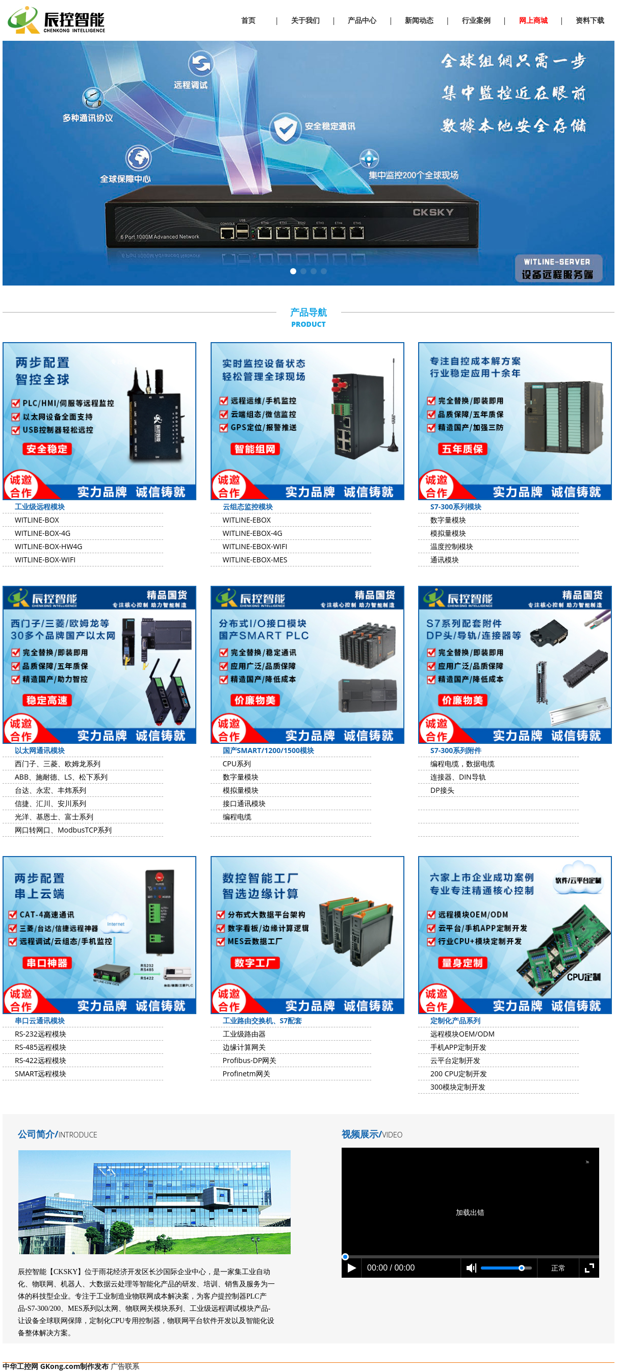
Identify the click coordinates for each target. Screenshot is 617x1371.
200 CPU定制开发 (458, 1073)
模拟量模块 (448, 533)
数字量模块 (448, 520)
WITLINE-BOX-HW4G (49, 546)
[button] (293, 271)
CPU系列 (237, 763)
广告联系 (125, 1366)
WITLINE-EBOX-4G (252, 533)
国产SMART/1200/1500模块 (269, 750)
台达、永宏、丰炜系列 (50, 790)
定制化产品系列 (455, 1020)
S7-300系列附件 (455, 750)
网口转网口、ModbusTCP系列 (63, 830)
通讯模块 (444, 559)
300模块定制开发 (457, 1087)
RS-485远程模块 (40, 1047)
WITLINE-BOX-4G (42, 533)
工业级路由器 (244, 1034)
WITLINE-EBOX (247, 520)
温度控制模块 (451, 546)
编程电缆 (237, 816)
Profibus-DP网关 (250, 1060)
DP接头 (442, 790)
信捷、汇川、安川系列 (50, 803)
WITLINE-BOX (37, 520)
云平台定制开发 (455, 1060)
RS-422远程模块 (40, 1060)
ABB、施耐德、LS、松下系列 (61, 777)
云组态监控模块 (248, 506)
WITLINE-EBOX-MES (255, 559)
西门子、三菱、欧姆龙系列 (57, 763)
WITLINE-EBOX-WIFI (255, 546)
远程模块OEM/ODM (462, 1034)
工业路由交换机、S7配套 (262, 1020)
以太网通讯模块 (40, 750)
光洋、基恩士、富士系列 (54, 816)
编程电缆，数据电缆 (462, 763)
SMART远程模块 (40, 1073)
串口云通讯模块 (40, 1020)
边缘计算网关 (244, 1047)
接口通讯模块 (244, 803)
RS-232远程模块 (40, 1034)
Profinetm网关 (246, 1073)
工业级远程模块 (40, 506)
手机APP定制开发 (458, 1047)
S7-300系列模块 (455, 506)
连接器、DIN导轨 (458, 777)
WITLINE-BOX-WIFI (45, 559)
